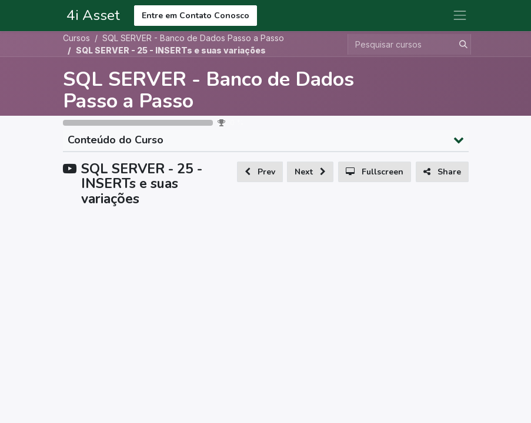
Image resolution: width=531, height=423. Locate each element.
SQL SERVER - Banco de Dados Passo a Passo (208, 90)
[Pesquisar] (461, 44)
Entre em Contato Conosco (195, 15)
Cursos (76, 38)
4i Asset (91, 15)
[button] (260, 172)
